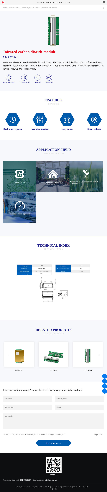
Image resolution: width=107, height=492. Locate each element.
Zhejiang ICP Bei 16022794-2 (79, 487)
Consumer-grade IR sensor (30, 8)
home (5, 8)
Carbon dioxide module (49, 8)
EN (56, 489)
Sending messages (53, 443)
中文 (51, 489)
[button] (8, 355)
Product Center (14, 8)
